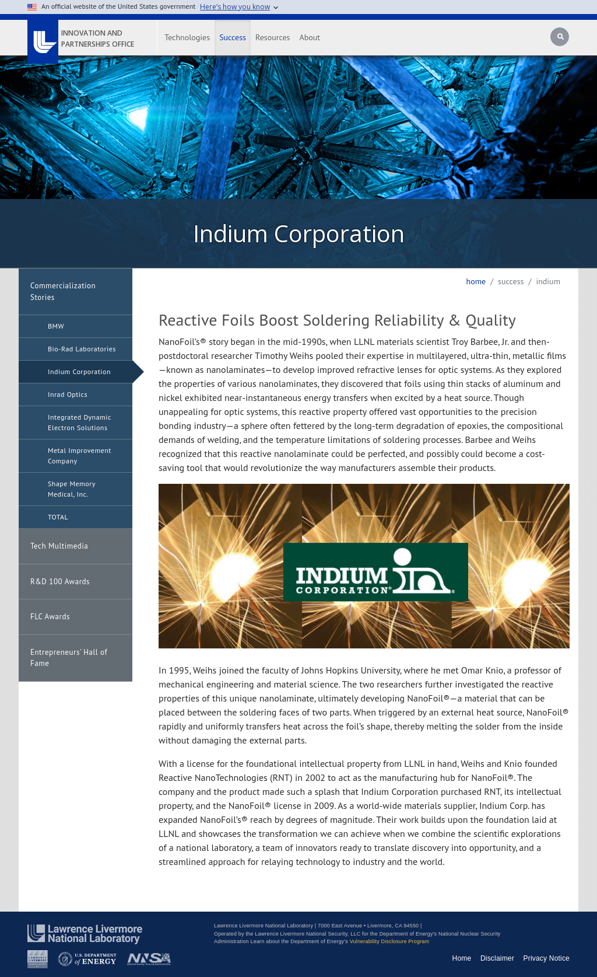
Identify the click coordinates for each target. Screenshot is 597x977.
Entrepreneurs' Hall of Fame (68, 658)
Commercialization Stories (63, 291)
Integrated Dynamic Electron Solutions (79, 422)
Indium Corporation (79, 371)
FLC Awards (50, 617)
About (310, 37)
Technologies (187, 37)
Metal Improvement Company (79, 455)
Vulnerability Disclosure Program (390, 941)
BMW (56, 326)
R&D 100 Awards (60, 582)
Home (476, 281)
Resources (272, 37)
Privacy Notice (547, 958)
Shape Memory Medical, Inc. (72, 488)
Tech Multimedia (59, 546)
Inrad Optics (67, 394)
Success (232, 37)
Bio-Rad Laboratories (82, 348)
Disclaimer (497, 958)
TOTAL (58, 516)
